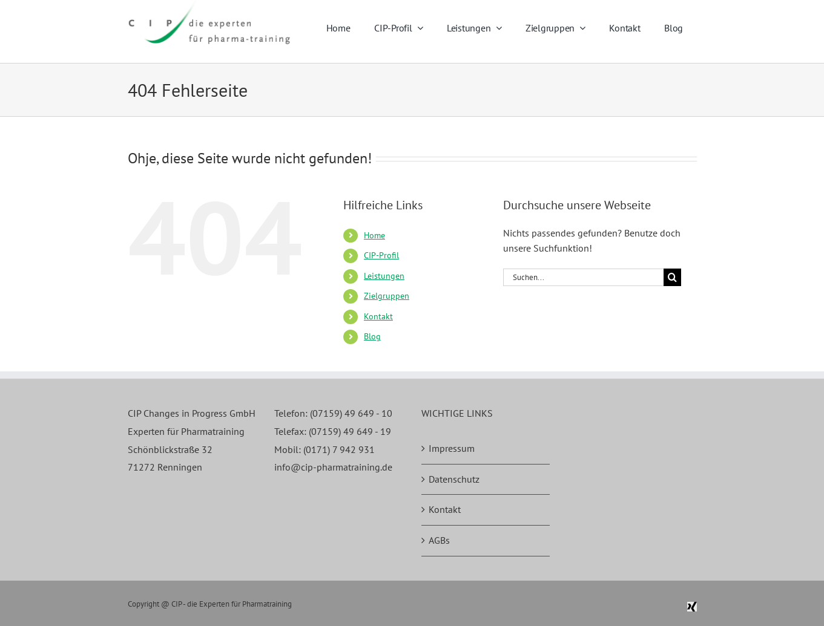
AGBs (439, 540)
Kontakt (378, 316)
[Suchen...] (583, 277)
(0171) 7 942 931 (339, 449)
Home (374, 235)
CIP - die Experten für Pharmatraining (231, 604)
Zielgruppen (386, 295)
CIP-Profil (381, 255)
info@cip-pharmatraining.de (333, 467)
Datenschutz (454, 479)
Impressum (452, 448)
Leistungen (384, 275)
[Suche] (672, 277)
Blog (372, 336)
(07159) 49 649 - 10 (351, 413)
